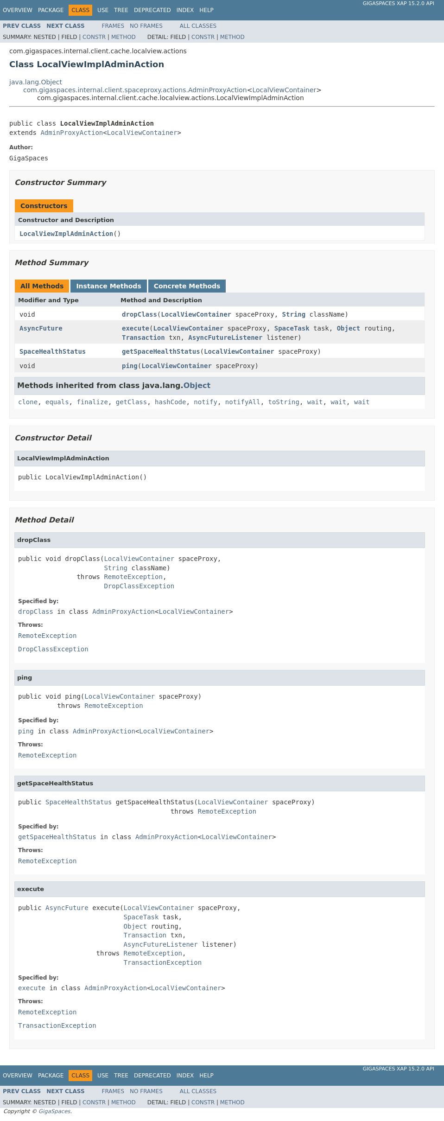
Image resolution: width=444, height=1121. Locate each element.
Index (185, 10)
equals (57, 402)
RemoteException (133, 576)
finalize (92, 402)
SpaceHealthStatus (52, 351)
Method (123, 37)
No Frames (146, 26)
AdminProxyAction (71, 132)
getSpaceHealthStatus (161, 351)
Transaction (143, 337)
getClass (131, 402)
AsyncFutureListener (225, 337)
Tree (121, 10)
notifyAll (242, 402)
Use (102, 10)
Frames (113, 26)
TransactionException (163, 962)
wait (315, 402)
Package (50, 10)
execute (135, 328)
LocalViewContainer (284, 90)
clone (28, 402)
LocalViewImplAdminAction (66, 233)
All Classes (198, 26)
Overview (17, 10)
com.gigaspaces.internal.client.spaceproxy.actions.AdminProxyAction (135, 90)
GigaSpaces (54, 1111)
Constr (94, 37)
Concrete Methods (187, 286)
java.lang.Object (35, 82)
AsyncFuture (41, 328)
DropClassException (139, 586)
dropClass (139, 314)
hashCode (170, 402)
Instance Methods (108, 286)
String (294, 314)
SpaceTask (292, 328)
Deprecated (152, 10)
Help (206, 10)
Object (349, 328)
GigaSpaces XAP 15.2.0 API (398, 3)
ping (130, 365)
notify (205, 402)
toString (283, 402)
